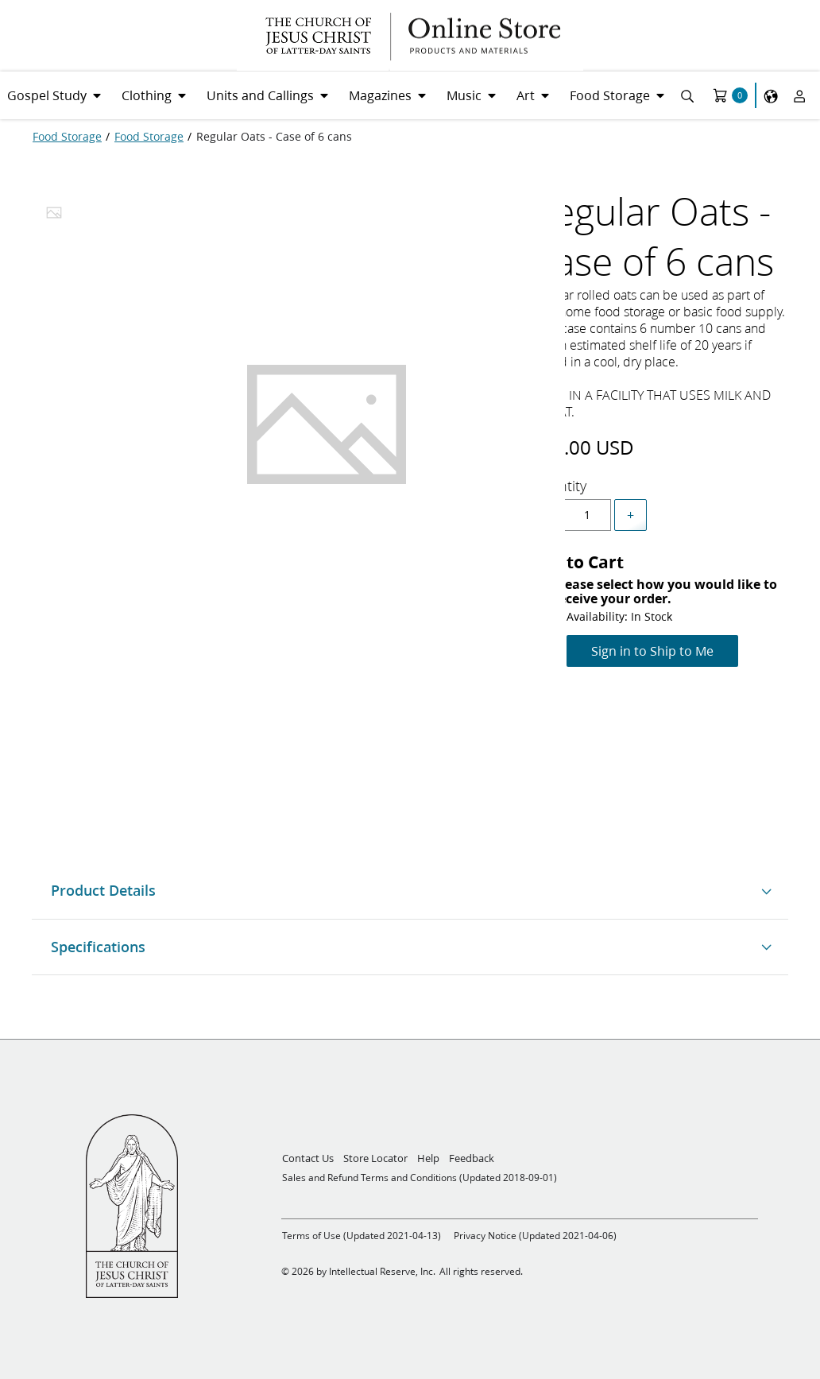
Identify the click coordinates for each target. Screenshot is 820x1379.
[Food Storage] (67, 137)
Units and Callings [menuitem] (260, 95)
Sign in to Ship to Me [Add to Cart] (652, 650)
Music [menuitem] (464, 95)
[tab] (54, 217)
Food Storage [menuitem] (610, 95)
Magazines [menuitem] (380, 95)
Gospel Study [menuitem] (47, 95)
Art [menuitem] (525, 95)
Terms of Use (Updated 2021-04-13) (361, 1235)
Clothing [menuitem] (147, 95)
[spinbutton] (587, 515)
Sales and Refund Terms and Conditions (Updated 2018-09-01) (419, 1177)
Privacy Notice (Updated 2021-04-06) (535, 1235)
